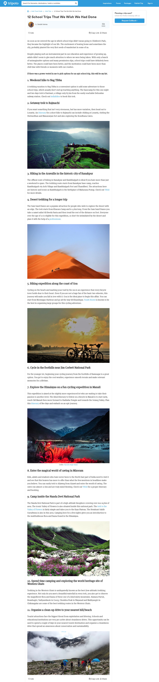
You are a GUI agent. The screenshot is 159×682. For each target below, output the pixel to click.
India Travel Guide (36, 11)
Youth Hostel (90, 300)
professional (54, 219)
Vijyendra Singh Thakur (71, 465)
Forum (118, 3)
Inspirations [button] (108, 3)
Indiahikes (56, 96)
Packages (127, 3)
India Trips (48, 11)
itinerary (42, 112)
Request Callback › (129, 21)
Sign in (150, 3)
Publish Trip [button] (139, 3)
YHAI (107, 189)
